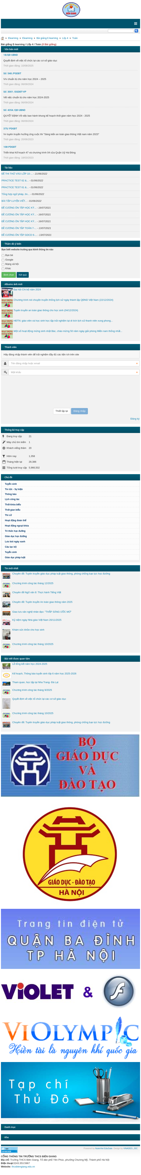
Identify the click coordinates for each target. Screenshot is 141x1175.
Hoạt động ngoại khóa (17, 525)
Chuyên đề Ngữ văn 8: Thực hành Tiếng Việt (36, 592)
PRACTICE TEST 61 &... (15, 187)
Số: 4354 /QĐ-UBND (14, 110)
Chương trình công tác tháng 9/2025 (32, 690)
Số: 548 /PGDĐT (12, 73)
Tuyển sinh (11, 484)
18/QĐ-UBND (10, 54)
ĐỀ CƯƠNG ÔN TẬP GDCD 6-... (19, 234)
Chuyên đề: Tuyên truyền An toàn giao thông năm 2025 (42, 602)
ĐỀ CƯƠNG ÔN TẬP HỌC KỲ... (19, 207)
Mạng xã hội (10, 264)
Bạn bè (7, 255)
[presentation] (17, 391)
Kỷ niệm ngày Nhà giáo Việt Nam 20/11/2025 (36, 619)
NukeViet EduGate (103, 1148)
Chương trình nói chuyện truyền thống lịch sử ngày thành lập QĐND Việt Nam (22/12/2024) (63, 299)
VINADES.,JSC (130, 1148)
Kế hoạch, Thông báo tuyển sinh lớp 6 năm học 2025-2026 (44, 673)
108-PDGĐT (9, 146)
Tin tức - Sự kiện (14, 489)
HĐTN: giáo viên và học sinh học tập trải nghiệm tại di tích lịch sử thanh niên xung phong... (63, 320)
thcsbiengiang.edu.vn (23, 1166)
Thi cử (8, 515)
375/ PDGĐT (10, 128)
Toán (75, 38)
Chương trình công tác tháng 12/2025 (32, 583)
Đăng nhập (79, 411)
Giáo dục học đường (16, 536)
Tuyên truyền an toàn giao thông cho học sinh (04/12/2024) (46, 310)
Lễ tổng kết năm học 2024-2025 (29, 663)
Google (7, 259)
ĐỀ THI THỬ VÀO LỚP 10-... (17, 173)
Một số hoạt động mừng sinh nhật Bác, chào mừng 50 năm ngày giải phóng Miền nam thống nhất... (68, 331)
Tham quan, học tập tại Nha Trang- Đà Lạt (35, 682)
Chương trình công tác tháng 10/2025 (32, 644)
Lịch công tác (12, 499)
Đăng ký (134, 418)
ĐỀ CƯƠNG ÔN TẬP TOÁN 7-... (19, 228)
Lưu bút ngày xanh (15, 541)
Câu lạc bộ (10, 547)
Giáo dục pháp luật (15, 557)
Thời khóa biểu (13, 504)
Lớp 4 (65, 38)
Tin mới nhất (11, 568)
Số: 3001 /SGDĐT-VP (14, 91)
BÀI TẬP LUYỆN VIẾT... (14, 200)
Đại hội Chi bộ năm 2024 (27, 289)
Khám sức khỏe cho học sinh (28, 629)
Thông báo (10, 494)
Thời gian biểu (12, 510)
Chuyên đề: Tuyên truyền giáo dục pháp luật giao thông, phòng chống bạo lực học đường (61, 573)
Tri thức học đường (15, 531)
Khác (6, 268)
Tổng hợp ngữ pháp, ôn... (16, 194)
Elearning (13, 38)
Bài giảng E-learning (47, 38)
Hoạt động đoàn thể (15, 520)
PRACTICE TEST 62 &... (15, 180)
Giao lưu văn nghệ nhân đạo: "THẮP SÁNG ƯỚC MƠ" (41, 611)
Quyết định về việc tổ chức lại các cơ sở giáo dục (39, 698)
